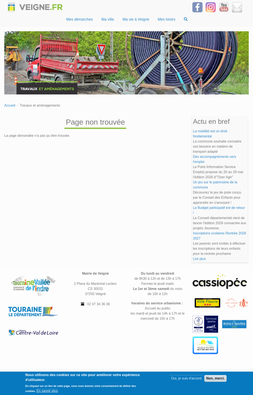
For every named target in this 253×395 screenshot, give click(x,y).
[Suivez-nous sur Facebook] (197, 7)
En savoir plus (47, 392)
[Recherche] (185, 19)
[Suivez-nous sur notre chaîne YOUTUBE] (223, 7)
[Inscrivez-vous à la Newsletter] (237, 7)
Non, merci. (215, 380)
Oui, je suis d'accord (186, 380)
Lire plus (199, 259)
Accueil (9, 105)
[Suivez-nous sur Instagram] (210, 7)
